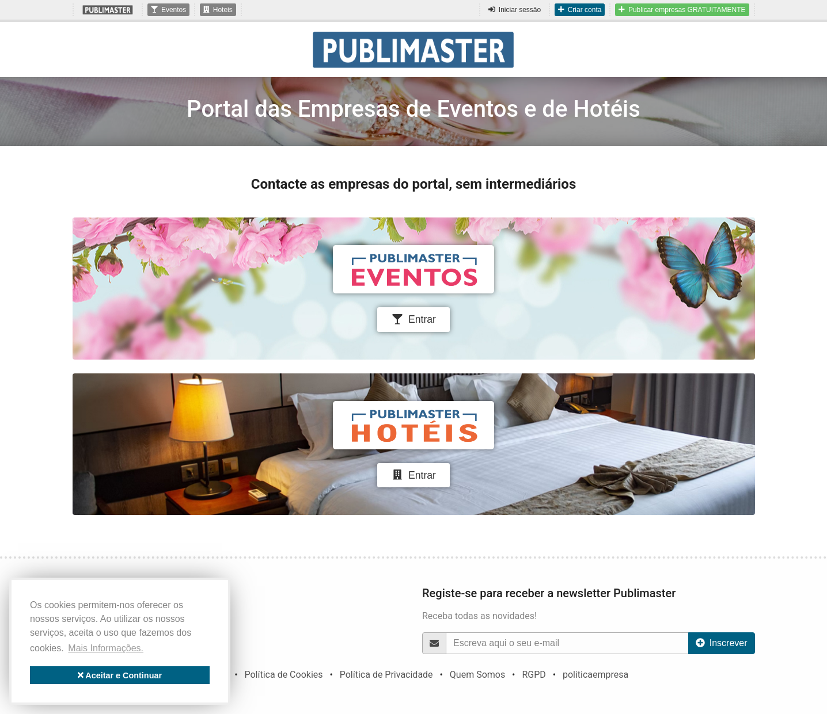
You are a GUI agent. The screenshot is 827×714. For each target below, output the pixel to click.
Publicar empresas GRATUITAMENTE (682, 10)
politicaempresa (595, 674)
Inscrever (722, 643)
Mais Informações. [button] (105, 648)
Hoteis (218, 10)
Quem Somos (477, 674)
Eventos (168, 10)
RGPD (533, 674)
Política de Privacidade (386, 674)
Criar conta (579, 10)
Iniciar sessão (514, 10)
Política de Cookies (283, 674)
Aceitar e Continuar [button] (120, 675)
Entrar (413, 319)
